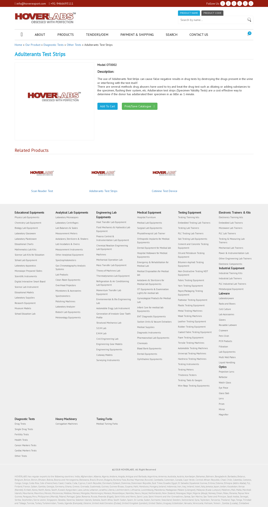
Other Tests (74, 45)
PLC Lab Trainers (227, 233)
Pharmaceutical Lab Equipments (153, 337)
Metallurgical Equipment (231, 289)
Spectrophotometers (65, 260)
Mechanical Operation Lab (109, 259)
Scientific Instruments (26, 276)
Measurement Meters (66, 233)
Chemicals (142, 343)
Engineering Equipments (109, 349)
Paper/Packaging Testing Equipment (190, 292)
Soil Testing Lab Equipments (192, 238)
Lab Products (61, 274)
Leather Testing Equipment (192, 321)
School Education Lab (25, 313)
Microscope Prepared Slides (28, 270)
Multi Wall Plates (227, 357)
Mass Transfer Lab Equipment (111, 265)
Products (65, 34)
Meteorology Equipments (68, 317)
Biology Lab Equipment (26, 228)
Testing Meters (185, 369)
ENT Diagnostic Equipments (151, 316)
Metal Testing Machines (190, 310)
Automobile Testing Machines (193, 348)
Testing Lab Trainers (188, 228)
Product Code (212, 12)
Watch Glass (225, 382)
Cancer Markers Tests (25, 445)
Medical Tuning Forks (107, 423)
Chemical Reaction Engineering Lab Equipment (112, 247)
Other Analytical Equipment (69, 254)
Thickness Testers (187, 375)
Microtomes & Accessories (68, 290)
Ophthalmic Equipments (149, 359)
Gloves (222, 319)
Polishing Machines (65, 301)
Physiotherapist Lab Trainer (151, 233)
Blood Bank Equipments (149, 348)
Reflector (223, 377)
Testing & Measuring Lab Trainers (232, 240)
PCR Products (225, 341)
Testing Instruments (188, 364)
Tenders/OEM (97, 34)
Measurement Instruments (69, 249)
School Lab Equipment (26, 260)
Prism (221, 403)
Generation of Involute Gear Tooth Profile (113, 315)
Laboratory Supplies (25, 297)
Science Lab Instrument (27, 287)
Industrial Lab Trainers (230, 278)
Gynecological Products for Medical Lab (154, 300)
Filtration (223, 346)
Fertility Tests (22, 434)
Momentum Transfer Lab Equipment (108, 292)
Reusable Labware (228, 325)
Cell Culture (225, 309)
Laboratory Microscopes (66, 217)
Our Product (32, 45)
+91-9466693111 (61, 3)
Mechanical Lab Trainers (231, 247)
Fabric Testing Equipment (191, 280)
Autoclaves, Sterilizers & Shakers (71, 238)
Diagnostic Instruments (149, 332)
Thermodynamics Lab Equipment (113, 275)
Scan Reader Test (42, 191)
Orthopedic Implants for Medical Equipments (153, 240)
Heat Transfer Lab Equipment (111, 222)
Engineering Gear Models (109, 344)
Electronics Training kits (231, 217)
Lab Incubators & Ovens (67, 244)
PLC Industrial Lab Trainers (232, 283)
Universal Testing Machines (192, 353)
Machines (101, 254)
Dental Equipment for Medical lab (154, 247)
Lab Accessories (226, 314)
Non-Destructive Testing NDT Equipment (193, 273)
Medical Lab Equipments (149, 222)
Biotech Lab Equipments (67, 312)
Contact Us (198, 34)
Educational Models (24, 292)
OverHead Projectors (65, 285)
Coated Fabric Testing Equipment (195, 332)
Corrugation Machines (66, 423)
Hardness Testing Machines (192, 358)
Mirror (222, 409)
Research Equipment (25, 303)
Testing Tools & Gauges (190, 380)
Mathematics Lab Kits (25, 249)
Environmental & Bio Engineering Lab (113, 301)
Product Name (189, 12)
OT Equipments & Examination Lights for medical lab (153, 291)
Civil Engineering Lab (107, 338)
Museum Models (23, 308)
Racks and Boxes (227, 303)
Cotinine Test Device (164, 191)
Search (171, 34)
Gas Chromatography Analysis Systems (70, 267)
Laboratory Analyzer (65, 306)
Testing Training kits (188, 217)
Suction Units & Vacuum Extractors (154, 321)
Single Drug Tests (24, 429)
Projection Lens (226, 371)
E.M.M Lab (101, 333)
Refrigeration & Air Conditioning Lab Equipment (112, 283)
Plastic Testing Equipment (191, 305)
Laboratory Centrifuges (66, 222)
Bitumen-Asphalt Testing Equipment (191, 264)
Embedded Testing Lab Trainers (194, 222)
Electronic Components (230, 263)
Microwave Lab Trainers (230, 228)
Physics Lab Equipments (27, 217)
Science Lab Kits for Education (29, 254)
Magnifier (223, 414)
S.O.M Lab (101, 328)
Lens (221, 398)
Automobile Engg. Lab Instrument (113, 308)
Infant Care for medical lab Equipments (150, 309)
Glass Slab (224, 393)
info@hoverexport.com (30, 3)
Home (18, 45)
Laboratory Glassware (25, 233)
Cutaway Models (104, 354)
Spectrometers (62, 295)
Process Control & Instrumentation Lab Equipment (112, 238)
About (40, 34)
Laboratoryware (226, 298)
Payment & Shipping (137, 34)
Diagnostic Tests (54, 45)
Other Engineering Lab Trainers (235, 258)
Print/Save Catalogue (140, 106)
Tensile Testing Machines (191, 342)
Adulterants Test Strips (103, 191)
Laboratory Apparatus (25, 265)
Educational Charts (24, 244)
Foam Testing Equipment (191, 337)
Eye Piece (223, 387)
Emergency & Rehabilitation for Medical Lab (153, 264)
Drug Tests (20, 423)
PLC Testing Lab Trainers (190, 233)
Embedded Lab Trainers (231, 222)
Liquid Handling (227, 362)
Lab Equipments (227, 351)
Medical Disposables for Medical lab (153, 273)
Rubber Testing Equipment (192, 326)
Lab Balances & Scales (66, 228)
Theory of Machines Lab (108, 270)
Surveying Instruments (108, 360)
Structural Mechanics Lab (108, 322)
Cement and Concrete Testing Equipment (193, 246)
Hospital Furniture (146, 217)
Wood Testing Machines (190, 316)
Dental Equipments (147, 353)
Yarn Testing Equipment (190, 285)
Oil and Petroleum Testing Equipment (191, 255)
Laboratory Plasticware (26, 238)
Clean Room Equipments (67, 279)
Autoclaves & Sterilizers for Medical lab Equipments (150, 282)
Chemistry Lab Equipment (28, 222)
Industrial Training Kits (230, 273)
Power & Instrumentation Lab (234, 253)
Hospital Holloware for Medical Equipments (152, 255)
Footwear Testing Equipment (192, 299)
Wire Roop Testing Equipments (193, 385)
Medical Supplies (145, 327)
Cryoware (223, 330)
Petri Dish (224, 335)
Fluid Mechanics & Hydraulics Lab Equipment (113, 229)
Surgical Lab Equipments (149, 228)
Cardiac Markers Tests (25, 450)
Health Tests (21, 439)
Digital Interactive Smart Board (30, 281)
